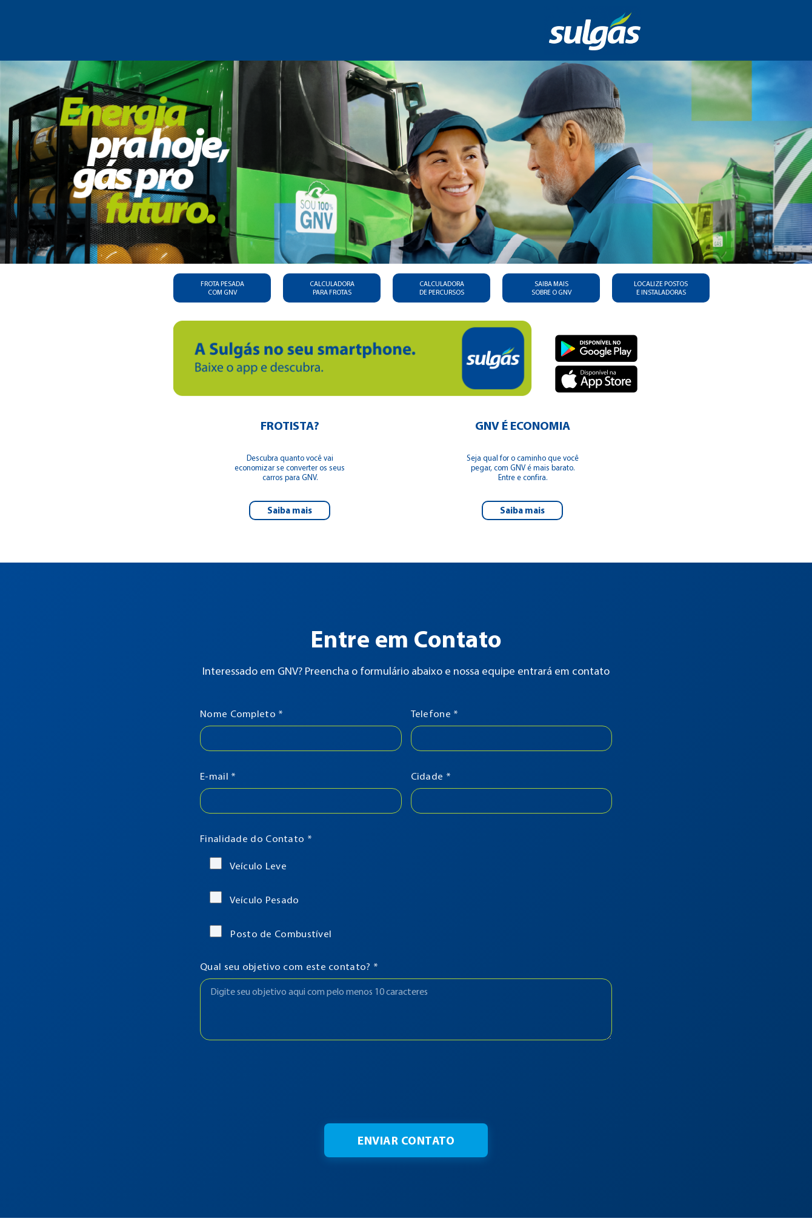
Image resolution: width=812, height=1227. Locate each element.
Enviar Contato (406, 1140)
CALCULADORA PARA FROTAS (332, 287)
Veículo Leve (248, 864)
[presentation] (406, 1081)
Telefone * (435, 713)
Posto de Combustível (270, 932)
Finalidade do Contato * (256, 838)
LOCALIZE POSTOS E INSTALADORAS (661, 287)
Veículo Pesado (254, 898)
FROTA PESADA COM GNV (222, 287)
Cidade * (431, 775)
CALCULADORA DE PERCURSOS (441, 287)
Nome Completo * (242, 713)
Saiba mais (289, 510)
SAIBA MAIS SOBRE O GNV (551, 287)
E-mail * (218, 775)
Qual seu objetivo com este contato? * (289, 966)
